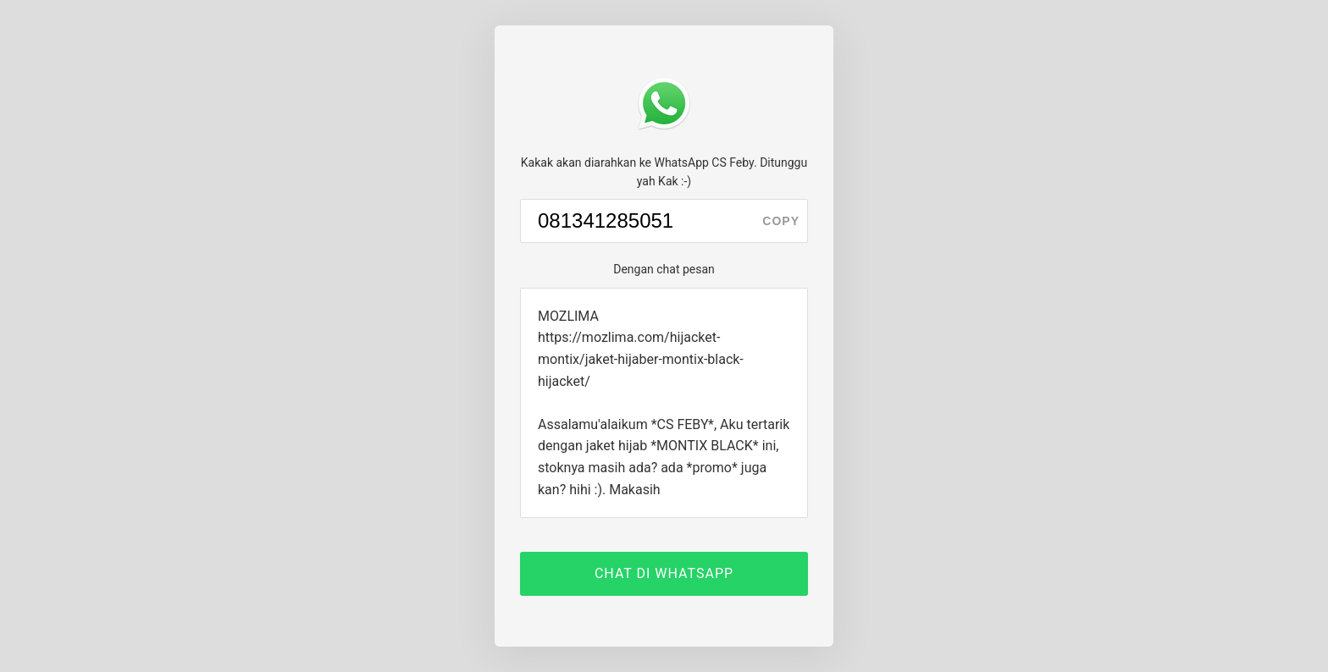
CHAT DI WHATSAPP (664, 573)
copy (781, 221)
